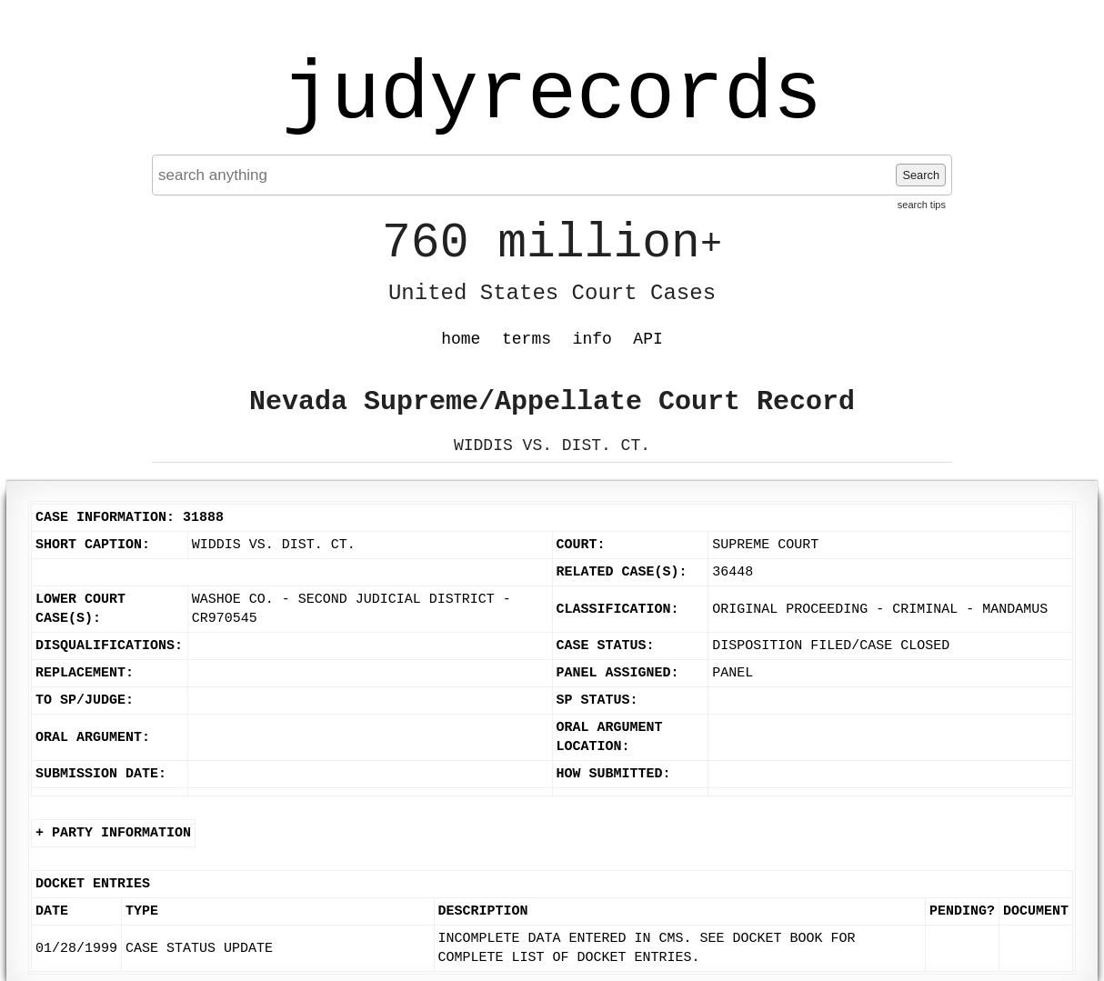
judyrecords (552, 95)
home (460, 339)
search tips (922, 204)
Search (920, 175)
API (647, 339)
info (592, 339)
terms (526, 339)
